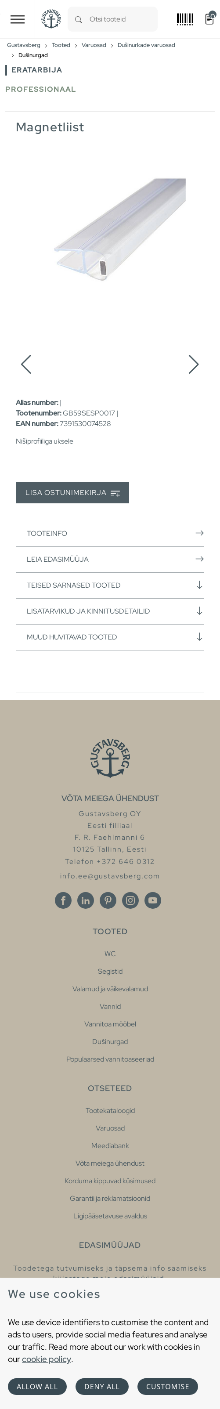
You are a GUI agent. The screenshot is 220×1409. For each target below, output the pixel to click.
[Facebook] (63, 900)
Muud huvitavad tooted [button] (115, 637)
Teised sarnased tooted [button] (115, 585)
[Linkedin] (85, 900)
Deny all (102, 1386)
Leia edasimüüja (115, 559)
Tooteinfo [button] (115, 533)
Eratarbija (36, 70)
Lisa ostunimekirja (72, 493)
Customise (167, 1386)
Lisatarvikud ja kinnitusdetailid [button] (115, 611)
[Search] (79, 19)
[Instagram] (130, 900)
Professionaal (40, 89)
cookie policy (46, 1359)
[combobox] (124, 19)
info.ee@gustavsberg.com (110, 876)
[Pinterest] (108, 900)
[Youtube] (152, 900)
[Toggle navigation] (17, 19)
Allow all (37, 1386)
